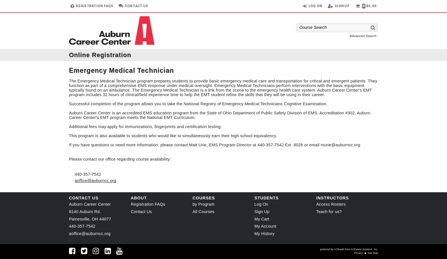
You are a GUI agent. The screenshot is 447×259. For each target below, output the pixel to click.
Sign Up (261, 211)
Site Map (373, 253)
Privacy (358, 253)
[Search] (373, 27)
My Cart (261, 219)
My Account (265, 226)
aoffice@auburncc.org (95, 180)
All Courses (203, 211)
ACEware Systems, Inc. (364, 249)
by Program (204, 204)
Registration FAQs (148, 204)
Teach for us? (329, 211)
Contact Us (141, 211)
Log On (261, 204)
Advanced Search (363, 36)
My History (264, 233)
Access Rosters (331, 204)
